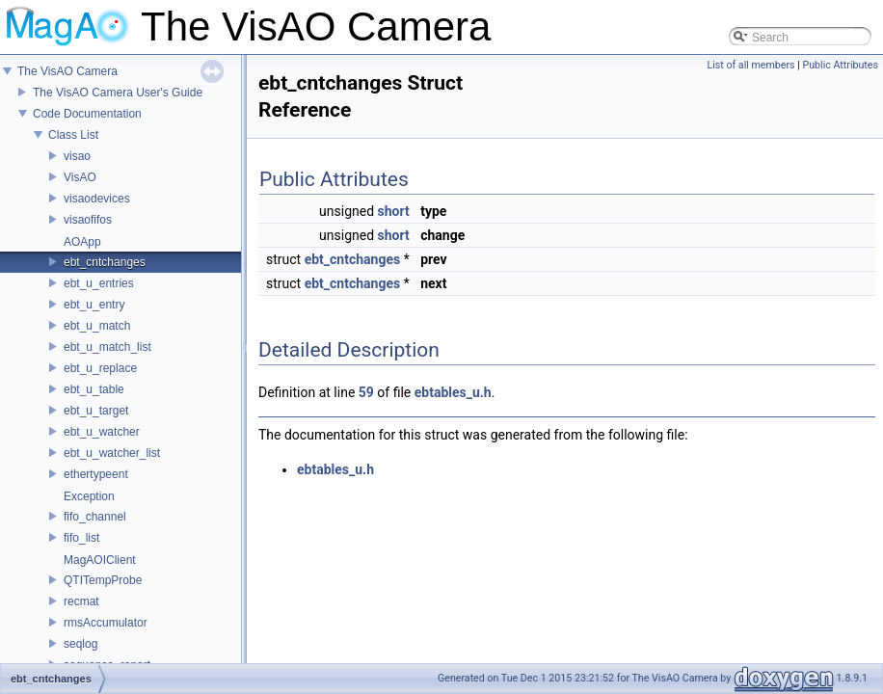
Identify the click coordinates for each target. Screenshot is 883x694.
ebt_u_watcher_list (112, 453)
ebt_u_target (96, 410)
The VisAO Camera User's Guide (117, 92)
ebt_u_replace (100, 368)
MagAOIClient (100, 560)
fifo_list (81, 538)
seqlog (80, 644)
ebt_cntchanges (105, 262)
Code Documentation (87, 113)
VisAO (80, 177)
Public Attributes (840, 65)
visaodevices (97, 198)
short (394, 211)
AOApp (82, 242)
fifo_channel (95, 516)
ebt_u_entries (99, 283)
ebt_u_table (94, 389)
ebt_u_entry (94, 304)
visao (77, 156)
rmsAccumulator (105, 622)
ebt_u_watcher (102, 432)
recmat (81, 601)
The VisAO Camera (67, 71)
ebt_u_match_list (107, 347)
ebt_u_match (97, 326)
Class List (73, 135)
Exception (89, 496)
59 (366, 392)
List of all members (750, 65)
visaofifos (88, 220)
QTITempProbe (103, 580)
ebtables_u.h (453, 392)
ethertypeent (96, 474)
